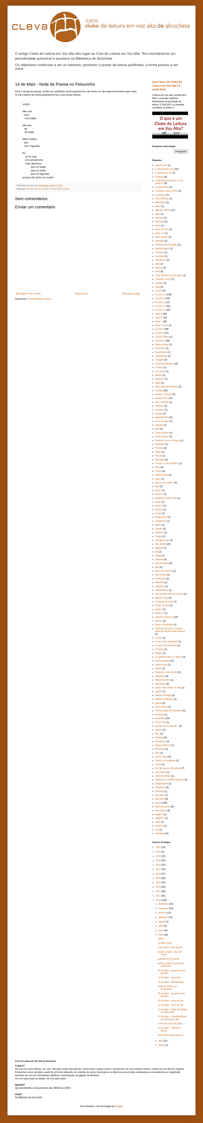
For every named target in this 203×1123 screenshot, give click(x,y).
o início (158, 637)
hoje (157, 486)
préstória (159, 714)
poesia (158, 703)
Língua (158, 536)
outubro (162, 912)
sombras (159, 791)
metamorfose (161, 590)
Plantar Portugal (163, 695)
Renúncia (160, 749)
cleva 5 (158, 313)
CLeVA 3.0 (160, 306)
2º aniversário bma (164, 169)
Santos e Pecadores (165, 760)
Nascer (158, 620)
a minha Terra (162, 187)
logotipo (159, 548)
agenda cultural (162, 210)
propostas (160, 718)
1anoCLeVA (161, 165)
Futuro (158, 471)
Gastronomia (161, 475)
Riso (157, 753)
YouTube (159, 833)
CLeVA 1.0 (46, 189)
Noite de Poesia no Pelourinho (167, 987)
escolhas (159, 409)
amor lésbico (161, 237)
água (157, 214)
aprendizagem (162, 248)
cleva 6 (158, 317)
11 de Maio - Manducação (171, 982)
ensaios (159, 390)
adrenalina (160, 202)
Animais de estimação (166, 244)
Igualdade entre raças (166, 498)
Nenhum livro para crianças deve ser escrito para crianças (170, 629)
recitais (66, 189)
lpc (156, 551)
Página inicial (81, 293)
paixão (158, 668)
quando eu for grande (169, 959)
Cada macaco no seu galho (169, 275)
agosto (162, 921)
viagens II (160, 818)
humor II (159, 494)
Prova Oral (160, 722)
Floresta (159, 448)
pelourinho (56, 189)
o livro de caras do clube (170, 1023)
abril (160, 1040)
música (158, 609)
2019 (158, 860)
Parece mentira (162, 680)
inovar (158, 513)
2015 (158, 878)
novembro (163, 908)
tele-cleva (160, 799)
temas (158, 802)
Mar (157, 567)
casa (157, 287)
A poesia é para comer (166, 191)
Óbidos (158, 653)
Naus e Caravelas (164, 624)
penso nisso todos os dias (168, 687)
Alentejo (159, 217)
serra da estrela (163, 776)
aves (157, 264)
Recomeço (160, 741)
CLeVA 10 (160, 298)
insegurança (161, 517)
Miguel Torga (161, 598)
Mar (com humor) (163, 571)
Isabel (158, 524)
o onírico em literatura (166, 645)
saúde (158, 764)
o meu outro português (166, 641)
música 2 (159, 613)
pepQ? (158, 691)
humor (158, 490)
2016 (158, 873)
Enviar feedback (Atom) (39, 299)
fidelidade (160, 444)
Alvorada (159, 221)
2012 (158, 891)
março (161, 1045)
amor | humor (161, 229)
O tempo (159, 649)
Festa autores (162, 432)
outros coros (161, 664)
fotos (157, 467)
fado (157, 428)
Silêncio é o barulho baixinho (169, 779)
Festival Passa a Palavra (167, 440)
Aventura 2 (160, 260)
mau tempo (160, 574)
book (157, 271)
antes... (161, 938)
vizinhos (159, 825)
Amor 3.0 (159, 233)
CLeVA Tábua (162, 336)
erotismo (159, 406)
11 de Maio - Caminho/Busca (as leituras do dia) (172, 1017)
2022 (158, 847)
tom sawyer (161, 810)
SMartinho (160, 787)
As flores (159, 252)
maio (161, 934)
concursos (160, 348)
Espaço (159, 413)
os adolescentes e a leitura (168, 657)
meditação (160, 578)
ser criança (160, 772)
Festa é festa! (162, 436)
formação (159, 459)
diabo (158, 383)
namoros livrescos (164, 617)
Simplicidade (161, 783)
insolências (160, 521)
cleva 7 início (161, 325)
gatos (158, 479)
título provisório (162, 806)
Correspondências (164, 363)
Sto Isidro (160, 795)
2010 (158, 900)
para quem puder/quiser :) (171, 1035)
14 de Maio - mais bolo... (170, 977)
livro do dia (160, 544)
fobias (158, 452)
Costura (159, 367)
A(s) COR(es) (162, 198)
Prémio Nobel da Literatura (168, 710)
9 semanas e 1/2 (163, 172)
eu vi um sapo (162, 421)
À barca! (159, 176)
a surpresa (160, 195)
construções (161, 356)
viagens (159, 814)
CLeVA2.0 (160, 340)
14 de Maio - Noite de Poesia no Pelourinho (172, 1010)
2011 (158, 895)
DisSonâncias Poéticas (166, 386)
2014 (158, 882)
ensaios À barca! (163, 394)
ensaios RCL (161, 398)
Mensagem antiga (131, 293)
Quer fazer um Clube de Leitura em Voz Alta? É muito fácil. (167, 85)
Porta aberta (161, 706)
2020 (158, 856)
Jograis (158, 528)
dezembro (163, 904)
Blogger (119, 1106)
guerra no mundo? (164, 482)
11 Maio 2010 (165, 943)
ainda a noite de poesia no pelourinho (171, 964)
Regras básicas (163, 745)
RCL (157, 733)
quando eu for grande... (167, 726)
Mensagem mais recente (28, 293)
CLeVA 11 (160, 302)
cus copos (160, 371)
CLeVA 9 (159, 333)
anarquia (159, 240)
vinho (158, 822)
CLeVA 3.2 (160, 310)
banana (159, 267)
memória (159, 582)
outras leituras (162, 660)
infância (159, 509)
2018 (158, 865)
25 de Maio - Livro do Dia (170, 1000)
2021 (158, 851)
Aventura (159, 256)
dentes (158, 375)
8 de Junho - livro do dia (170, 947)
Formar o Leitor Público (167, 463)
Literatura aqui (162, 540)
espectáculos (161, 417)
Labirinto (159, 532)
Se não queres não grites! (168, 768)
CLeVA (158, 290)
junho (161, 930)
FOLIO (158, 455)
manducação (161, 563)
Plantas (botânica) (164, 699)
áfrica (158, 206)
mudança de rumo (164, 601)
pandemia (160, 676)
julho (161, 926)
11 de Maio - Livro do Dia (170, 1005)
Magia (158, 555)
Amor (158, 225)
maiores (159, 559)
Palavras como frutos (165, 672)
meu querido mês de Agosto (169, 594)
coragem (159, 359)
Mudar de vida (162, 605)
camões (159, 283)
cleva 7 (158, 321)
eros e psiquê (162, 402)
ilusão (158, 502)
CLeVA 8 (159, 329)
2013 (158, 887)
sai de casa (161, 756)
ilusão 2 (159, 505)
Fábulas (159, 425)
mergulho (159, 586)
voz (157, 829)
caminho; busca (33, 189)
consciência (161, 352)
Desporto (159, 379)
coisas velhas (162, 344)
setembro (163, 917)
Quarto (158, 729)
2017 (158, 869)
